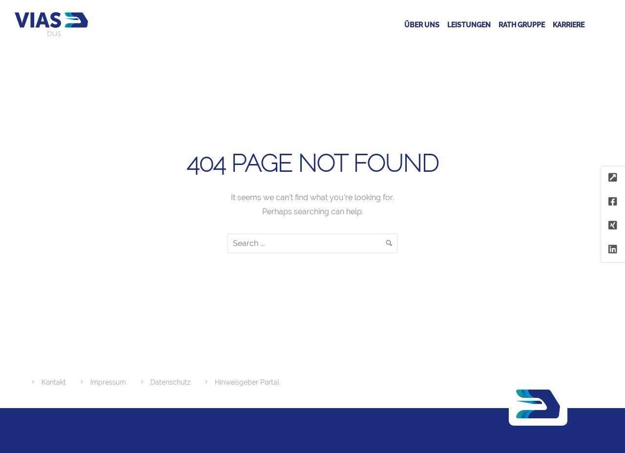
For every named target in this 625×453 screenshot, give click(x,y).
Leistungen (469, 25)
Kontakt (54, 382)
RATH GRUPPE (522, 25)
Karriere (568, 25)
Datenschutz (170, 382)
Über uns (421, 25)
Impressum (108, 382)
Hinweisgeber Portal (247, 382)
